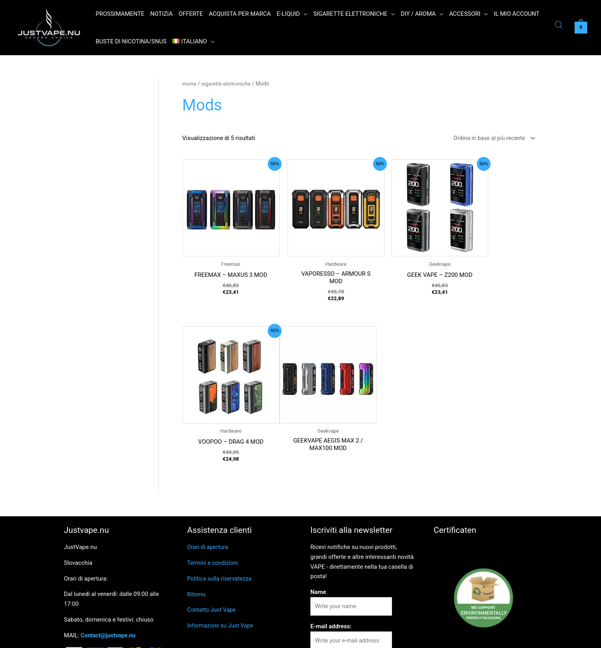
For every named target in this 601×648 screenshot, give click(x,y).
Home (189, 83)
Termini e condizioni (213, 525)
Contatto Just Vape (212, 572)
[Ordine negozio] (491, 138)
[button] (303, 14)
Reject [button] (460, 637)
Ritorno (196, 557)
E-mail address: (330, 590)
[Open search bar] (559, 26)
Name (318, 554)
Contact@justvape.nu (109, 598)
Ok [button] (437, 637)
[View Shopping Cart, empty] (581, 28)
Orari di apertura (208, 510)
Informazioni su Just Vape (221, 588)
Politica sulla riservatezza (220, 541)
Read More (487, 637)
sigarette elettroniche (227, 83)
